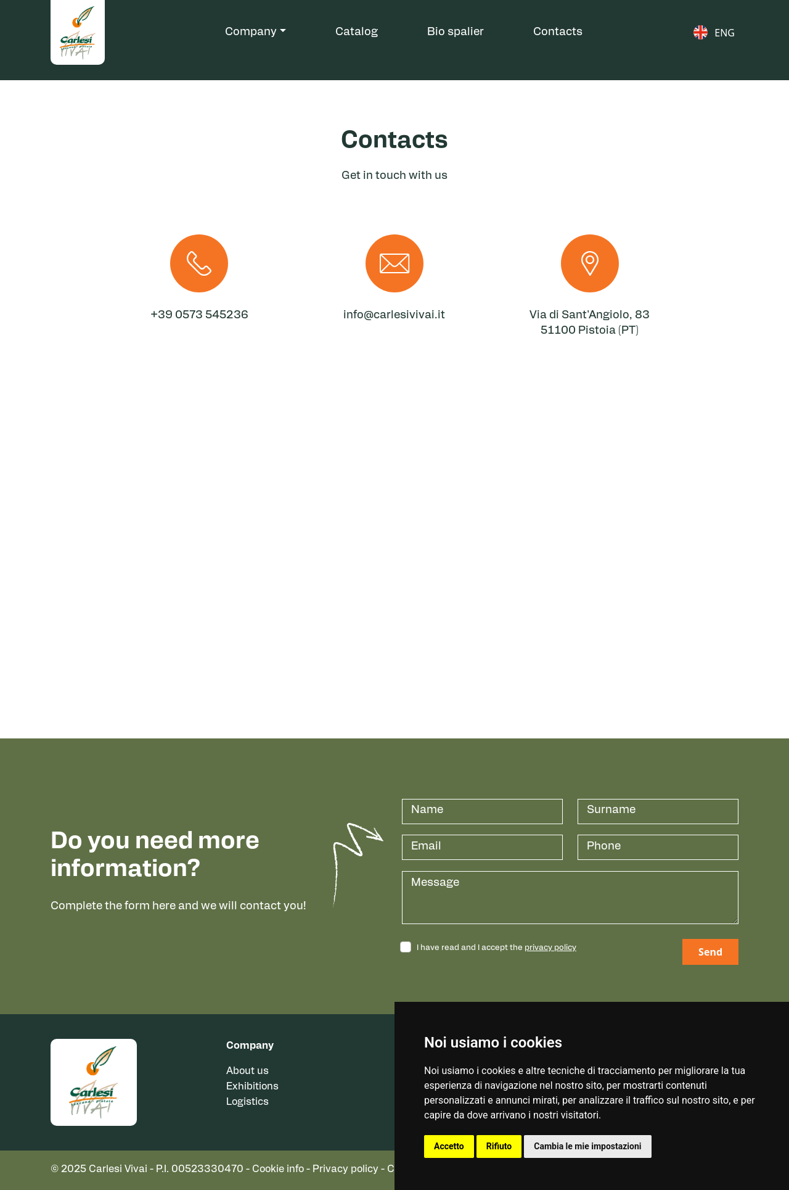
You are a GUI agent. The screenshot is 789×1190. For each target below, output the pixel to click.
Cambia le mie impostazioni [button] (587, 1146)
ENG (724, 32)
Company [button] (251, 32)
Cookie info (278, 1170)
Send (710, 952)
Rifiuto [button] (499, 1146)
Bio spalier (455, 32)
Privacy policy (345, 1170)
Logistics (247, 1102)
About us (247, 1071)
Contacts (558, 32)
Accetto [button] (449, 1146)
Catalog (356, 32)
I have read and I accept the (496, 948)
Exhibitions (252, 1087)
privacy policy (550, 948)
